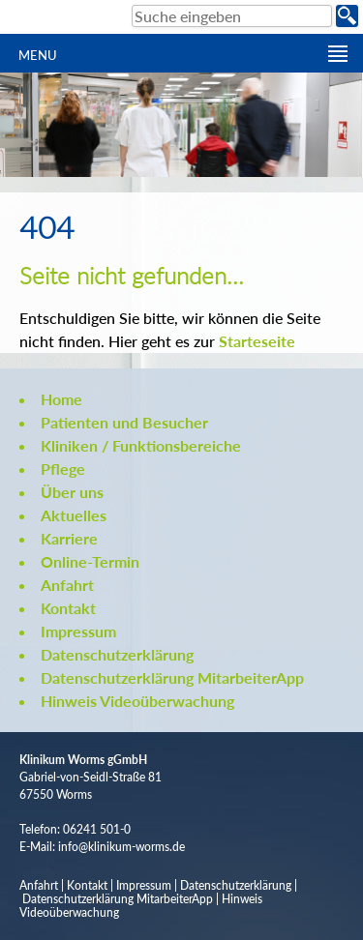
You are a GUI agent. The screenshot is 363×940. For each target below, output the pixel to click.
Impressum (78, 631)
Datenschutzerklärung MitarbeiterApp (172, 677)
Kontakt (68, 608)
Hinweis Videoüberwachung (137, 700)
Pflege (63, 468)
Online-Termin (90, 561)
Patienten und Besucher (124, 422)
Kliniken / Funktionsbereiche (141, 445)
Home (61, 399)
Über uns (72, 492)
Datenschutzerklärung (117, 654)
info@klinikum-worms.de (121, 846)
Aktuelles (73, 515)
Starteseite (257, 341)
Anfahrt (67, 584)
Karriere (69, 538)
